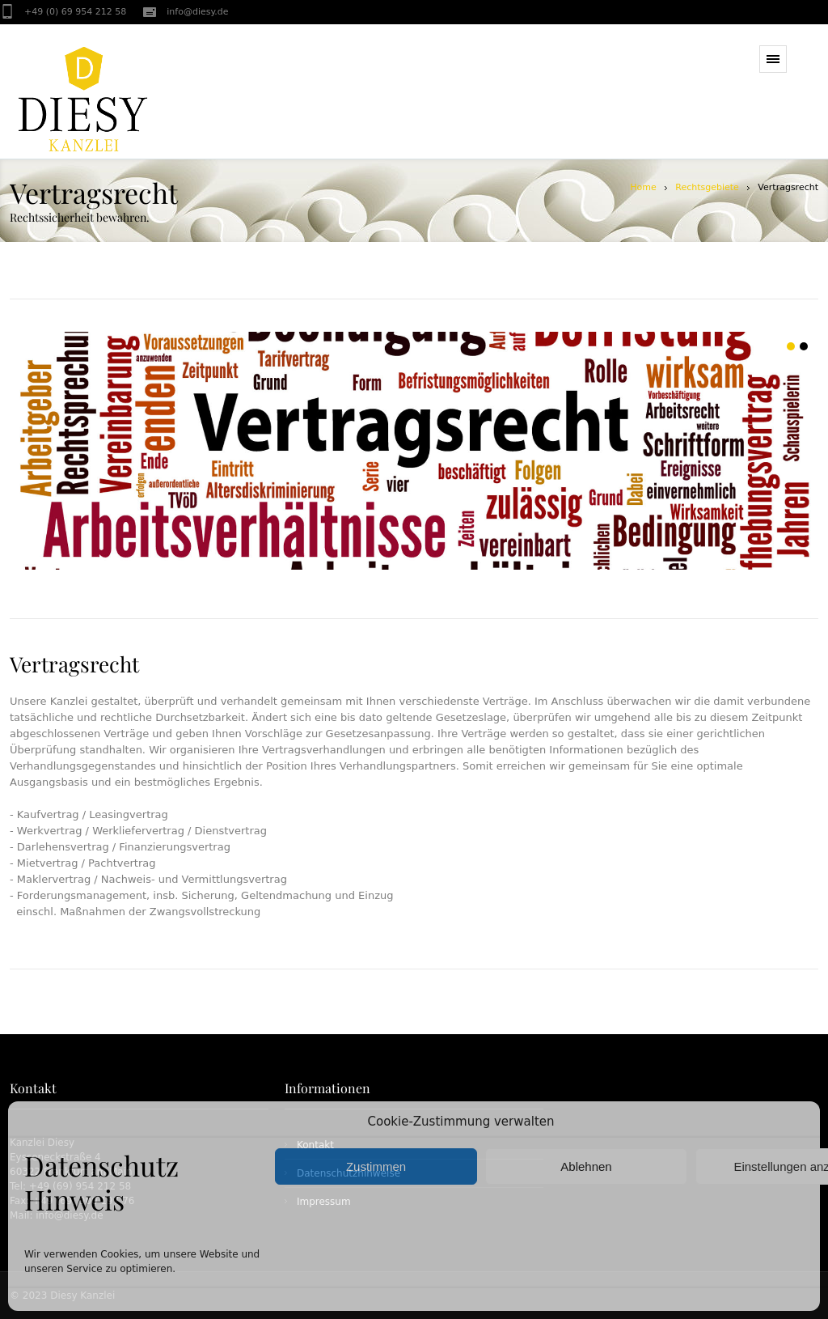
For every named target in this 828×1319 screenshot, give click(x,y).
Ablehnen (585, 1166)
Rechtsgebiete (707, 187)
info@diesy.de (197, 11)
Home (643, 187)
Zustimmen (376, 1166)
